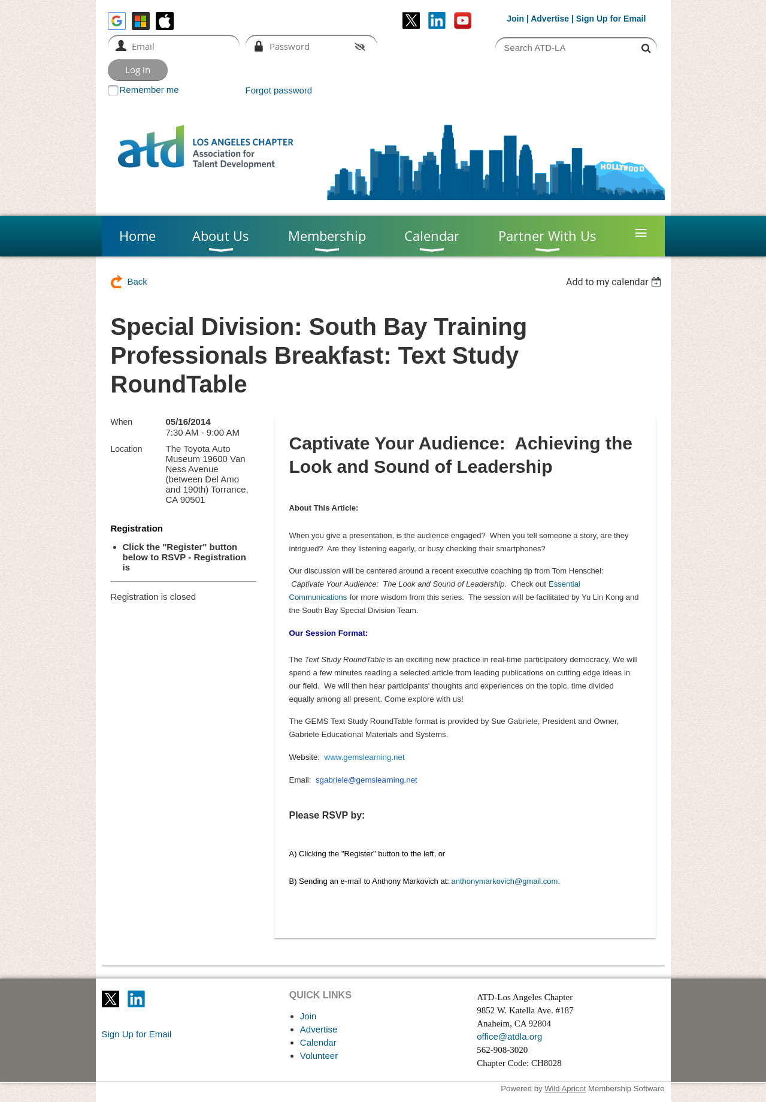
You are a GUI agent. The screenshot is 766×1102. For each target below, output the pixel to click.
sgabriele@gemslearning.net (366, 779)
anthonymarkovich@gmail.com (504, 881)
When (122, 422)
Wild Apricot (565, 1088)
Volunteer (319, 1055)
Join (515, 18)
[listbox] (615, 281)
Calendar (318, 1042)
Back (137, 281)
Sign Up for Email (137, 1034)
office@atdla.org (509, 1036)
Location (127, 449)
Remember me (149, 89)
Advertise (550, 18)
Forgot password (279, 90)
